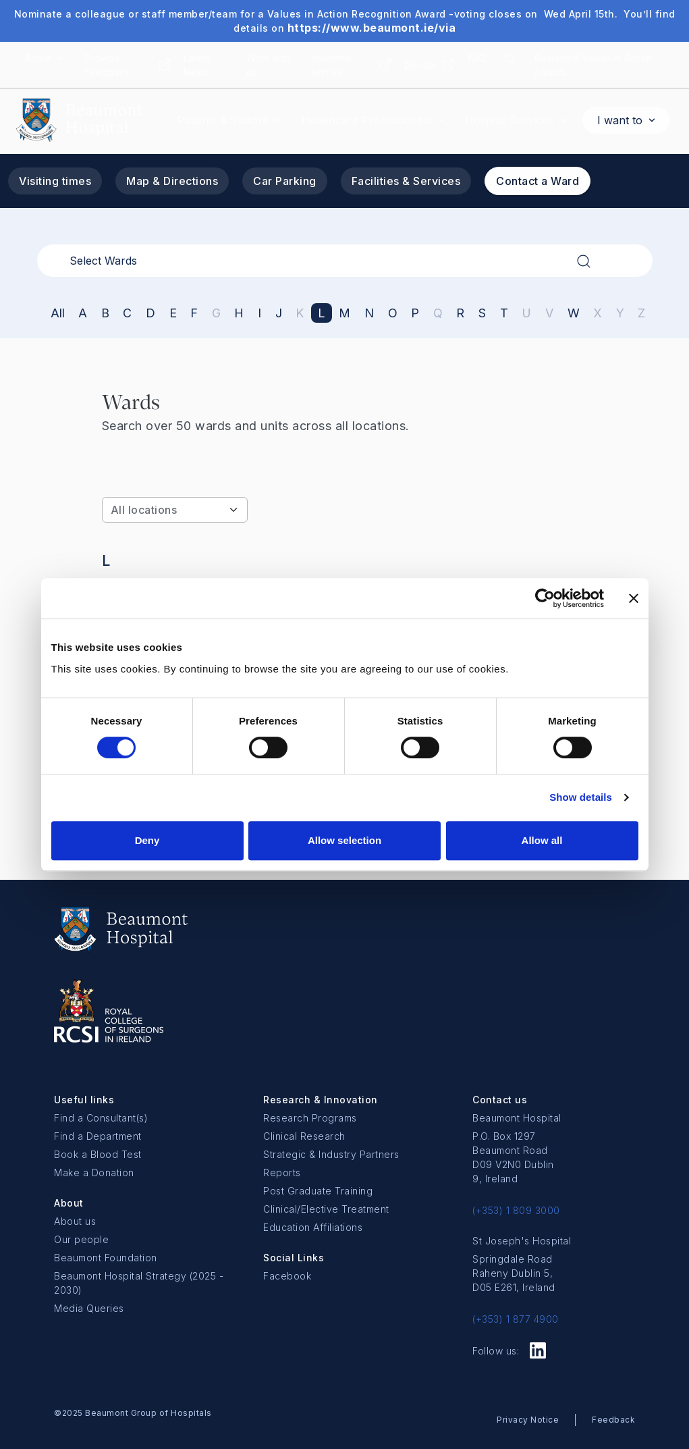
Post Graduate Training (318, 1190)
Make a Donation (94, 1172)
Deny (147, 840)
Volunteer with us (332, 65)
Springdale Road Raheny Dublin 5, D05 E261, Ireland (513, 1273)
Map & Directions (172, 181)
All (58, 313)
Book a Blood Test (98, 1154)
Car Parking (284, 181)
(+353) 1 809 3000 (516, 1210)
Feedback (613, 1420)
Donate (420, 65)
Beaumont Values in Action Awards (593, 65)
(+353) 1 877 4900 (515, 1319)
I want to (619, 120)
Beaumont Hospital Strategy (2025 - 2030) (138, 1283)
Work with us (268, 65)
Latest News (197, 65)
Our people (81, 1239)
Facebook (287, 1276)
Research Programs (310, 1118)
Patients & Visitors (222, 120)
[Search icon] (510, 64)
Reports (282, 1172)
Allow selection (344, 840)
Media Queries (89, 1308)
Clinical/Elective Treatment (326, 1209)
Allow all (542, 840)
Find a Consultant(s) (101, 1118)
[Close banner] (633, 598)
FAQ (477, 57)
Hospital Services (509, 120)
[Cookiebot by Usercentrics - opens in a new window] (545, 598)
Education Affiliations (312, 1227)
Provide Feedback (107, 65)
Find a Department (98, 1136)
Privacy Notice (528, 1420)
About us (75, 1221)
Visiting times (55, 181)
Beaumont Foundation (105, 1257)
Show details (580, 797)
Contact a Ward (537, 181)
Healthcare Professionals (366, 120)
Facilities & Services (406, 181)
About (38, 57)
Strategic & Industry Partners (331, 1154)
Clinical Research (304, 1136)
